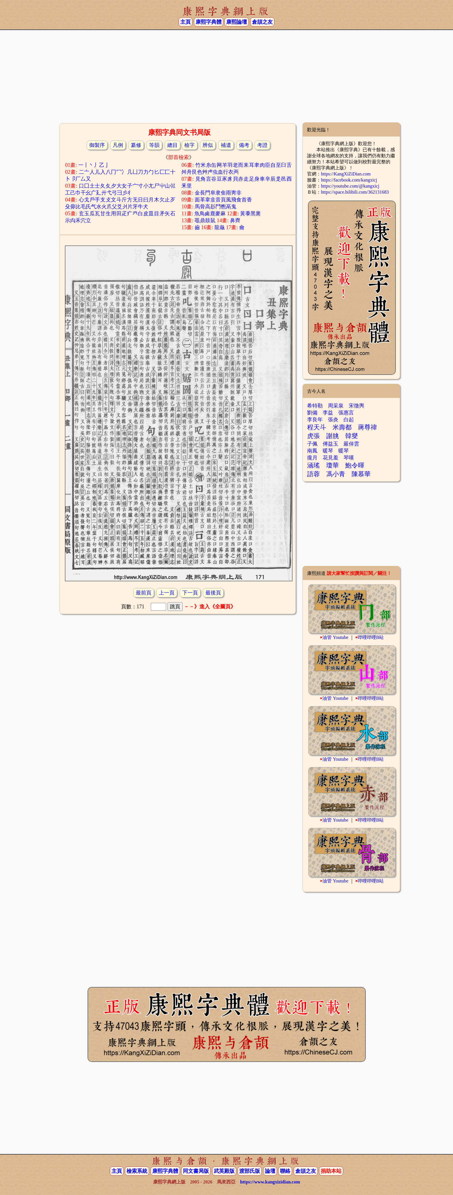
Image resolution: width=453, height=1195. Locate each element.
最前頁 (143, 593)
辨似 (208, 145)
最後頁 (213, 593)
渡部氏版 (249, 1171)
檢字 (189, 145)
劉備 (312, 413)
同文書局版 (196, 1171)
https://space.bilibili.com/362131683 (355, 192)
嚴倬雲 (351, 444)
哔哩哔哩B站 (371, 637)
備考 (244, 145)
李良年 (315, 419)
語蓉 (313, 474)
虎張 (313, 436)
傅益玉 (330, 444)
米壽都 (342, 427)
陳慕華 (361, 474)
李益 (328, 413)
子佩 (312, 444)
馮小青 (335, 474)
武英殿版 (224, 1171)
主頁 (185, 22)
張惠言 (346, 413)
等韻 (154, 145)
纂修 (136, 145)
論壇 (270, 1171)
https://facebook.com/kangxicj (349, 179)
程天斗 (316, 427)
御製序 (97, 145)
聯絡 (285, 1171)
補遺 (226, 145)
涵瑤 (313, 465)
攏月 (312, 458)
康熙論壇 (236, 22)
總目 (172, 145)
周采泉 (336, 406)
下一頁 (190, 593)
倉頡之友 (262, 22)
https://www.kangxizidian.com (270, 1181)
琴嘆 (349, 458)
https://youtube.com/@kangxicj (350, 186)
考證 (262, 145)
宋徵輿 (356, 406)
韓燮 (351, 436)
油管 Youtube (335, 637)
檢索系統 (137, 1171)
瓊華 (332, 465)
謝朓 (332, 436)
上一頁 (166, 593)
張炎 (333, 419)
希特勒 (315, 406)
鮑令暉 (354, 465)
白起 (349, 419)
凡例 (118, 145)
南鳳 (312, 451)
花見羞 (330, 458)
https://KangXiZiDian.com (346, 173)
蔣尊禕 (367, 427)
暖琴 (328, 451)
